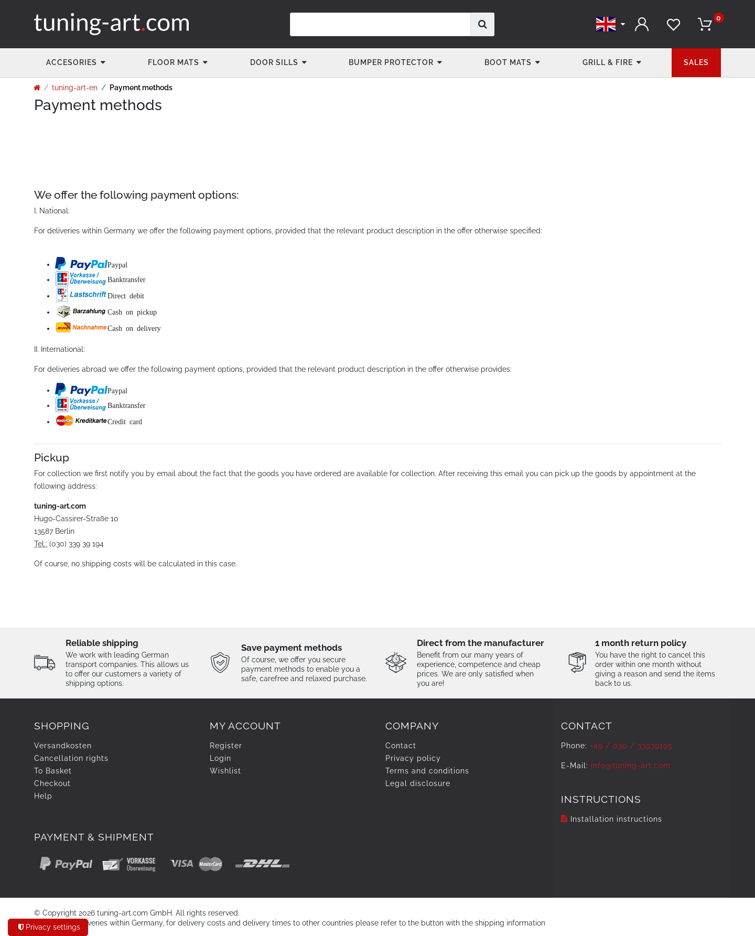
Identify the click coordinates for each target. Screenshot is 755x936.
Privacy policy (413, 758)
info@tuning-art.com (631, 765)
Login (220, 758)
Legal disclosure (417, 783)
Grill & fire (608, 62)
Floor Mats (173, 62)
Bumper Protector (391, 62)
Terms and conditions (427, 771)
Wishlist (225, 771)
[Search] (482, 24)
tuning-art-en (75, 87)
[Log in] (642, 24)
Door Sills (274, 62)
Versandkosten (63, 745)
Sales (696, 62)
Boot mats (508, 62)
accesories (71, 62)
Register (226, 745)
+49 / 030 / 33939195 (631, 745)
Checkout (52, 783)
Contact (400, 745)
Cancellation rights (71, 758)
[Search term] (380, 24)
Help (43, 796)
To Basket (53, 771)
